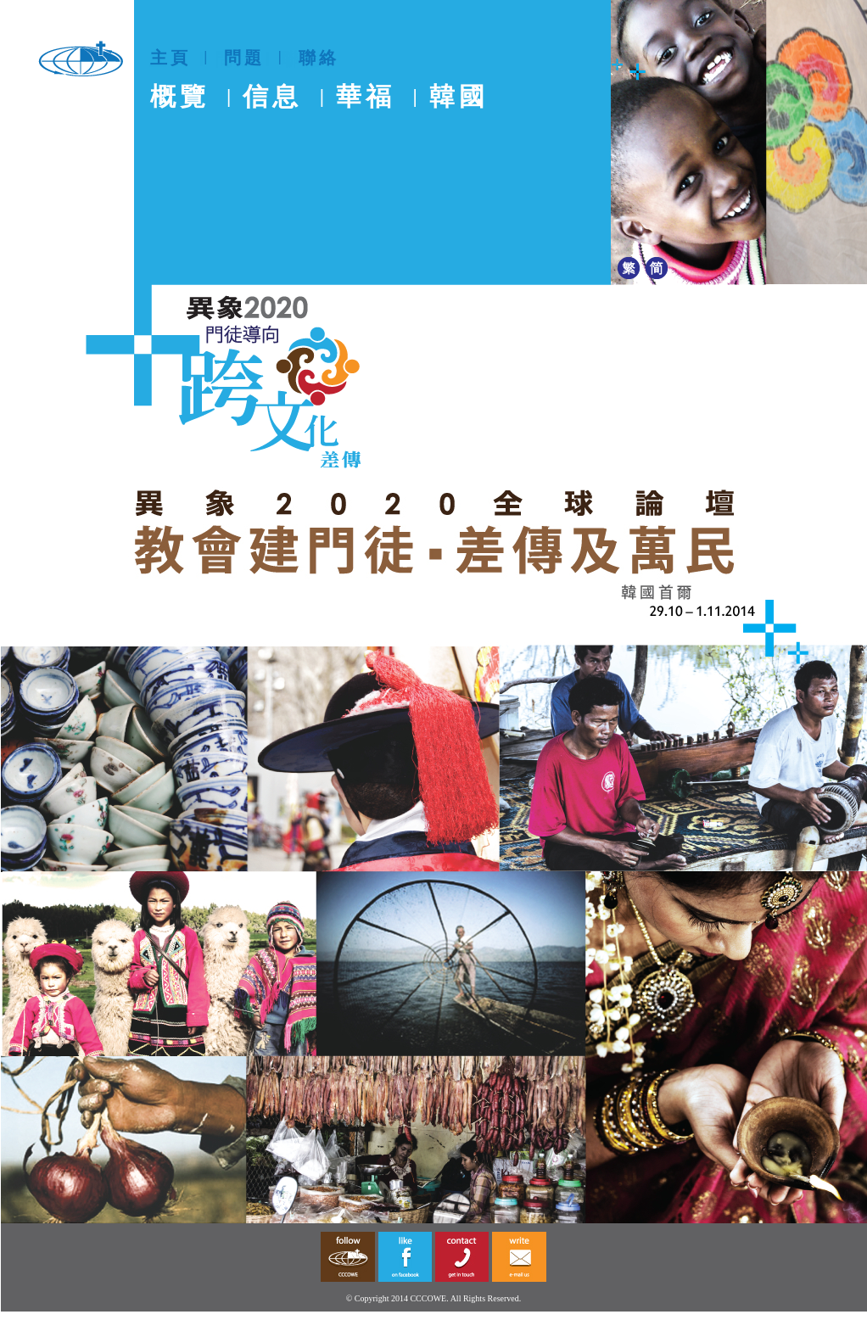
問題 (244, 57)
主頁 (170, 57)
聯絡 (319, 57)
